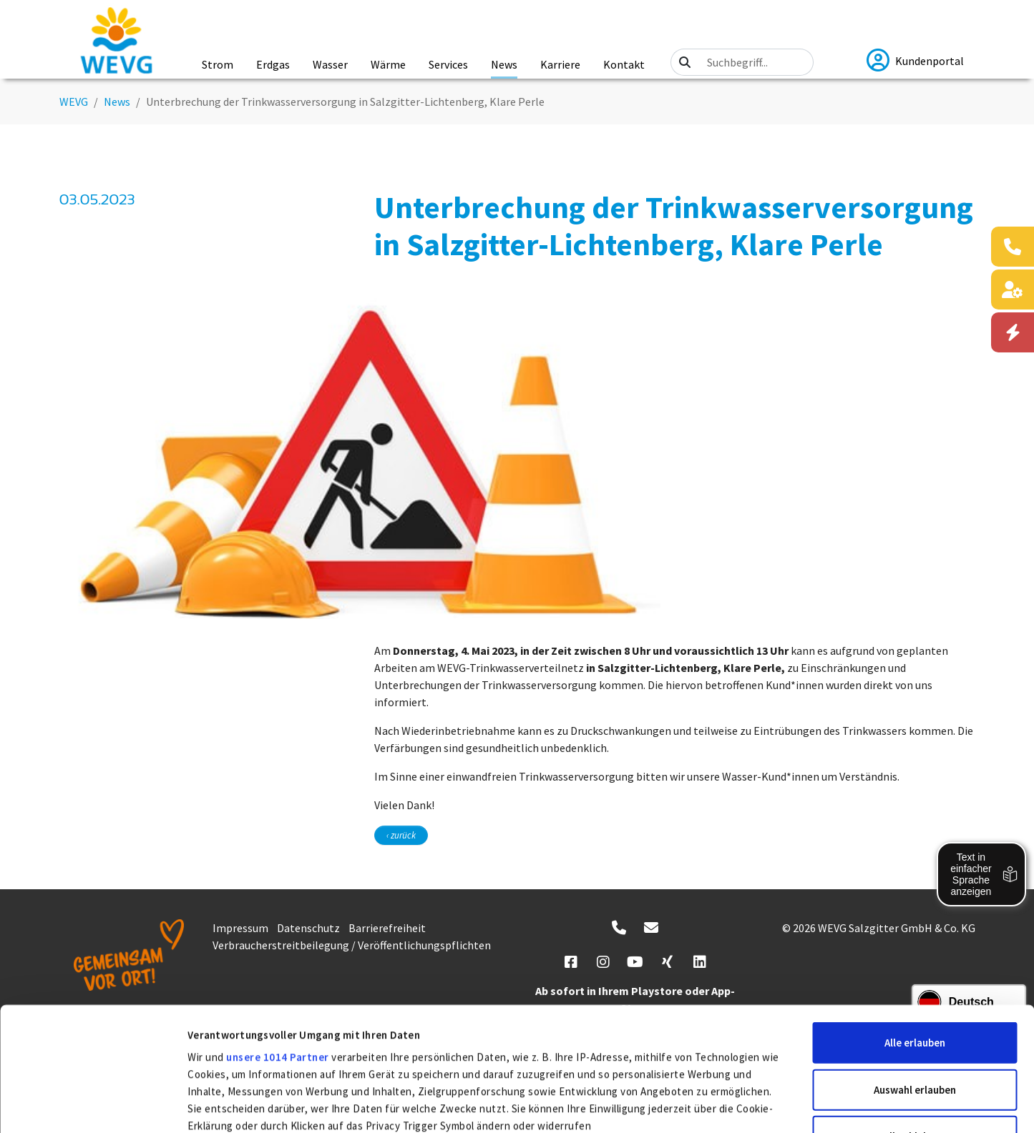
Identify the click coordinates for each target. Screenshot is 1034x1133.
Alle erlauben (914, 914)
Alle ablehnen (915, 1008)
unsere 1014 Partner (277, 929)
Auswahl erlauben (915, 961)
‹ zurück (401, 835)
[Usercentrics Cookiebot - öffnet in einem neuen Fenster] (92, 1105)
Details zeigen (766, 1105)
